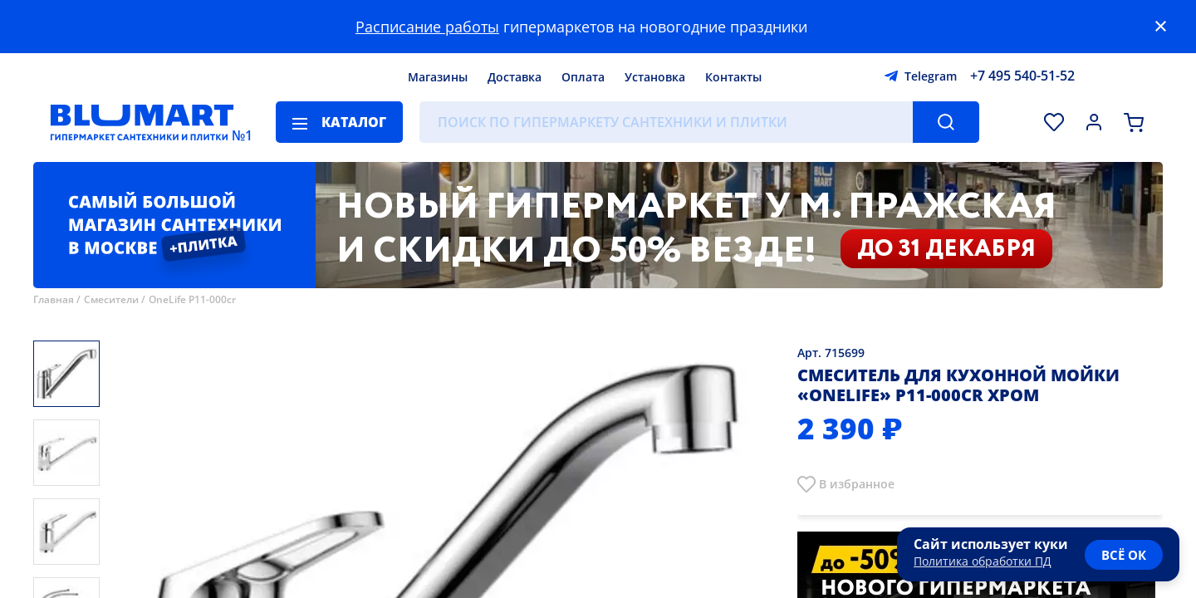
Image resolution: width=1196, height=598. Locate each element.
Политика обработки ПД (982, 561)
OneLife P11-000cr (192, 299)
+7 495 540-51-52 (1022, 75)
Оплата (583, 77)
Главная (53, 299)
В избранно (853, 484)
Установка (655, 77)
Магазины (438, 77)
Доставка (515, 77)
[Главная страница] (142, 122)
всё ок (1123, 555)
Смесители (111, 299)
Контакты (733, 77)
